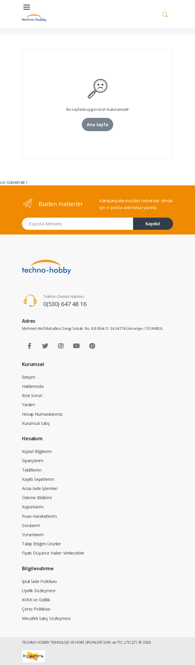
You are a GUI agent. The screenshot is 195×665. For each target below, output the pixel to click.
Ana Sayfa (97, 124)
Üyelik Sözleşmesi (38, 590)
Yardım (28, 404)
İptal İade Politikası (39, 581)
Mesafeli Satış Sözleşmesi (46, 618)
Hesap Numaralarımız (42, 414)
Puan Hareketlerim (39, 516)
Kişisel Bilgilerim (37, 451)
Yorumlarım (33, 534)
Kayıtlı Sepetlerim (38, 479)
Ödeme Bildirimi (37, 497)
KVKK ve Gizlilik (36, 600)
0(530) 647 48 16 (65, 304)
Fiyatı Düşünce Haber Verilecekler (53, 553)
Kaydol (153, 224)
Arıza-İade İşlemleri (39, 488)
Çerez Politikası (36, 609)
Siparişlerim (32, 460)
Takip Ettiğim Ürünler (41, 544)
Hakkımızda (33, 386)
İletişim (28, 377)
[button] (165, 13)
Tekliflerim (31, 470)
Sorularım (31, 525)
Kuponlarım (33, 507)
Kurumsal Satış (36, 423)
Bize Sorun (32, 395)
